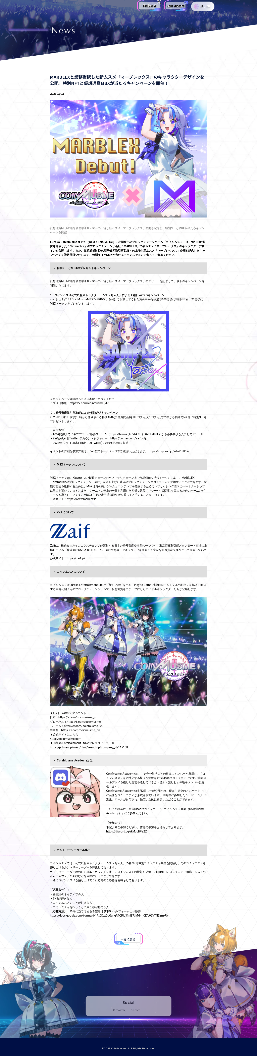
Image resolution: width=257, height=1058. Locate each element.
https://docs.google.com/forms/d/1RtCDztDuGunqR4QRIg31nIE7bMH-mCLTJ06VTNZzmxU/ (109, 915)
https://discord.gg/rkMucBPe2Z (126, 831)
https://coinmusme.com (65, 738)
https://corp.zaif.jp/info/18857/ (169, 451)
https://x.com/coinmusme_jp (77, 717)
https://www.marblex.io (82, 499)
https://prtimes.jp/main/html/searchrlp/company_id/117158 (89, 747)
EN (208, 6)
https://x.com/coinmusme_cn (80, 730)
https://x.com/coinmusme (84, 721)
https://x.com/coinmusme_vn (83, 726)
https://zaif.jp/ (76, 558)
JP (201, 6)
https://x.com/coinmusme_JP (89, 403)
